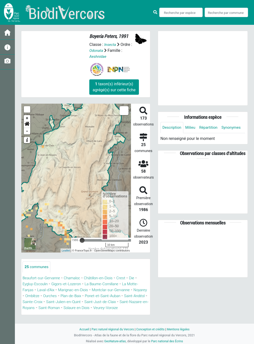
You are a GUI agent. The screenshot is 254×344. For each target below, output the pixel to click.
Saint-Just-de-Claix (40, 308)
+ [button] (27, 118)
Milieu (192, 127)
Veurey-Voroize (68, 314)
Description (172, 127)
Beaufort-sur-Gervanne (43, 278)
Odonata (96, 50)
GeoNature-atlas (114, 341)
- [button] (27, 131)
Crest (128, 278)
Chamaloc (76, 278)
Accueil (81, 329)
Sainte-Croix (86, 302)
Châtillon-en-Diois (104, 278)
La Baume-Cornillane (109, 284)
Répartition (211, 127)
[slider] (82, 240)
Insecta (110, 44)
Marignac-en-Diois (90, 290)
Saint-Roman (122, 308)
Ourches (87, 296)
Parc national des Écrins (168, 341)
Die (140, 278)
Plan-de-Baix (110, 296)
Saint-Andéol (60, 302)
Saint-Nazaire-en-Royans (83, 308)
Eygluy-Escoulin (37, 284)
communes (37, 267)
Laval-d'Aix (60, 290)
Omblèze (68, 296)
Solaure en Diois (37, 314)
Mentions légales (181, 329)
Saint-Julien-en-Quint (120, 302)
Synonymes (172, 138)
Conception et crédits (151, 329)
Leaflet (66, 250)
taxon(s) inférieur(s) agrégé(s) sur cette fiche (114, 87)
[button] (27, 125)
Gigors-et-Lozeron (71, 284)
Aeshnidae (98, 56)
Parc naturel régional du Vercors (111, 329)
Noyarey (50, 296)
